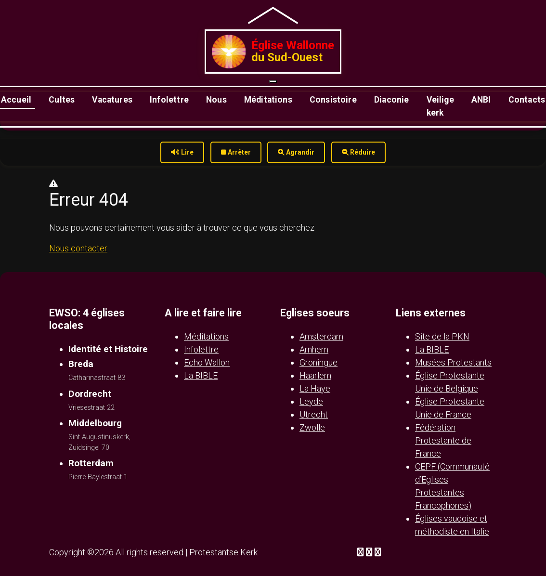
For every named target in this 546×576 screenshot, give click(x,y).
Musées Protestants (453, 362)
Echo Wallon (207, 362)
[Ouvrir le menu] (273, 81)
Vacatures (112, 100)
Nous (216, 100)
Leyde (311, 401)
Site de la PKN (442, 336)
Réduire (358, 152)
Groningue (318, 362)
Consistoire (333, 100)
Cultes (62, 100)
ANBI (481, 100)
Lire (182, 152)
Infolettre (169, 100)
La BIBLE (201, 375)
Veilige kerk (440, 106)
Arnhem (313, 349)
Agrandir (296, 152)
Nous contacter (78, 248)
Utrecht (313, 414)
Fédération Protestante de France (443, 440)
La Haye (314, 388)
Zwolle (312, 427)
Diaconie (391, 100)
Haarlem (315, 375)
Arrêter (236, 152)
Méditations (268, 100)
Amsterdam (321, 336)
